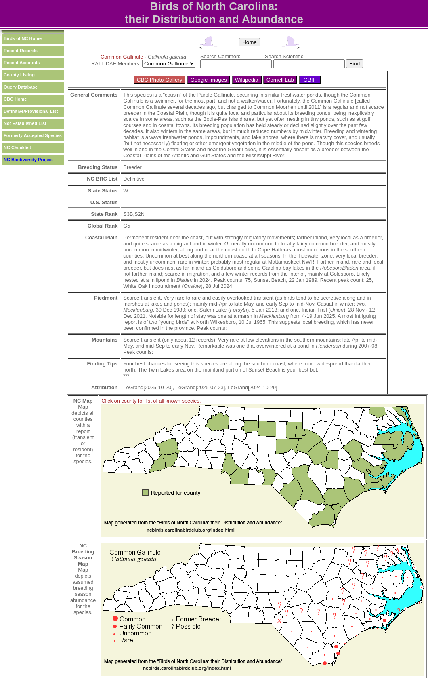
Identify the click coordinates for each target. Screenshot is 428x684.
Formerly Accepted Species (33, 135)
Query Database (21, 86)
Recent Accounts (22, 62)
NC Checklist (17, 147)
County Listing (19, 74)
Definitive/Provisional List (31, 111)
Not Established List (25, 123)
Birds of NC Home (23, 38)
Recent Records (21, 50)
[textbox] (236, 63)
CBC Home (15, 99)
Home (249, 42)
